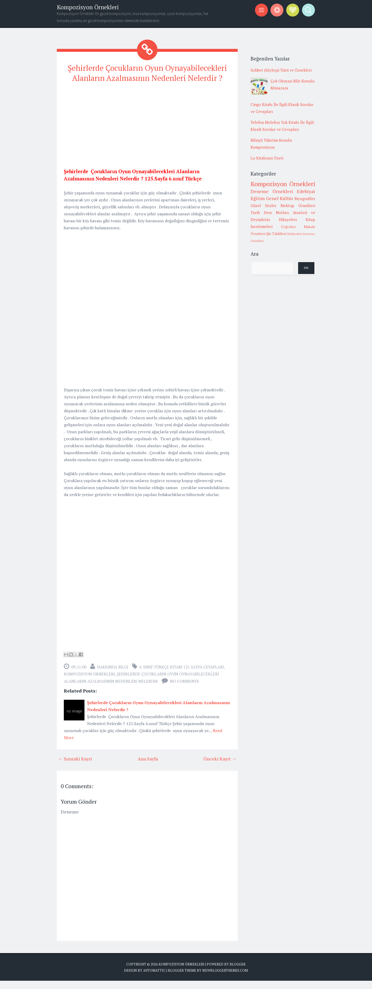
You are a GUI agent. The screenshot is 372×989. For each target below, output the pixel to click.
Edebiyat (306, 191)
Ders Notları (276, 212)
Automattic (154, 978)
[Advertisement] (147, 133)
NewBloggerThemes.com (225, 978)
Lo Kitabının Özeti (267, 158)
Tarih (255, 212)
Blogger (237, 972)
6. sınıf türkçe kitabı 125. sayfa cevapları (182, 675)
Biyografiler (305, 198)
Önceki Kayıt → (219, 767)
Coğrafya (288, 226)
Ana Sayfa (148, 767)
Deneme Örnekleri (272, 191)
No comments (184, 689)
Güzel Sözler (263, 205)
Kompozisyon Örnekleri (88, 7)
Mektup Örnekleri (298, 205)
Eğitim (258, 198)
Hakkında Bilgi (112, 675)
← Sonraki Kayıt (75, 767)
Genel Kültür (279, 198)
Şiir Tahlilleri (276, 233)
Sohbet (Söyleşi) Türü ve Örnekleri (281, 70)
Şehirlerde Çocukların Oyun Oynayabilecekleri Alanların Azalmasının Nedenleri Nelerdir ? (147, 77)
